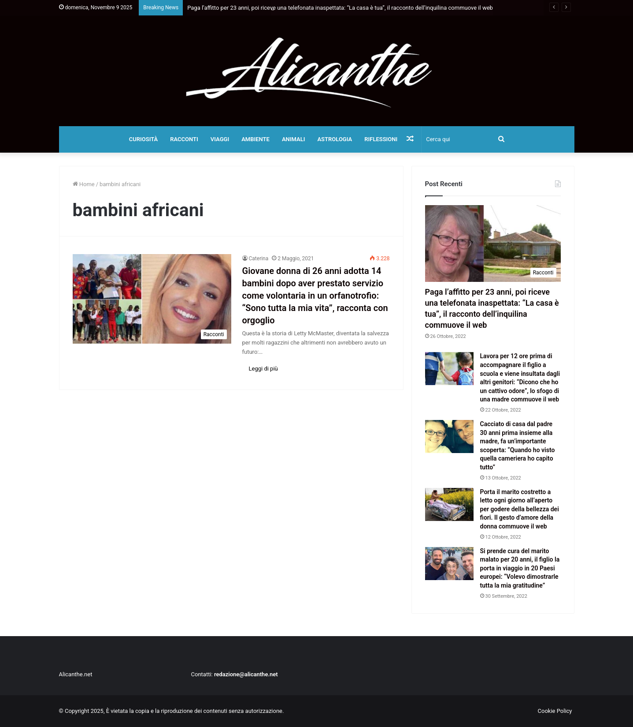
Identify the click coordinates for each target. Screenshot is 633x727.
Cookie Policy (555, 711)
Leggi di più (263, 368)
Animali (293, 139)
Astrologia (334, 139)
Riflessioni (380, 139)
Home (84, 184)
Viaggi (220, 139)
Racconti (184, 139)
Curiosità (143, 139)
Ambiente (255, 139)
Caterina (259, 258)
